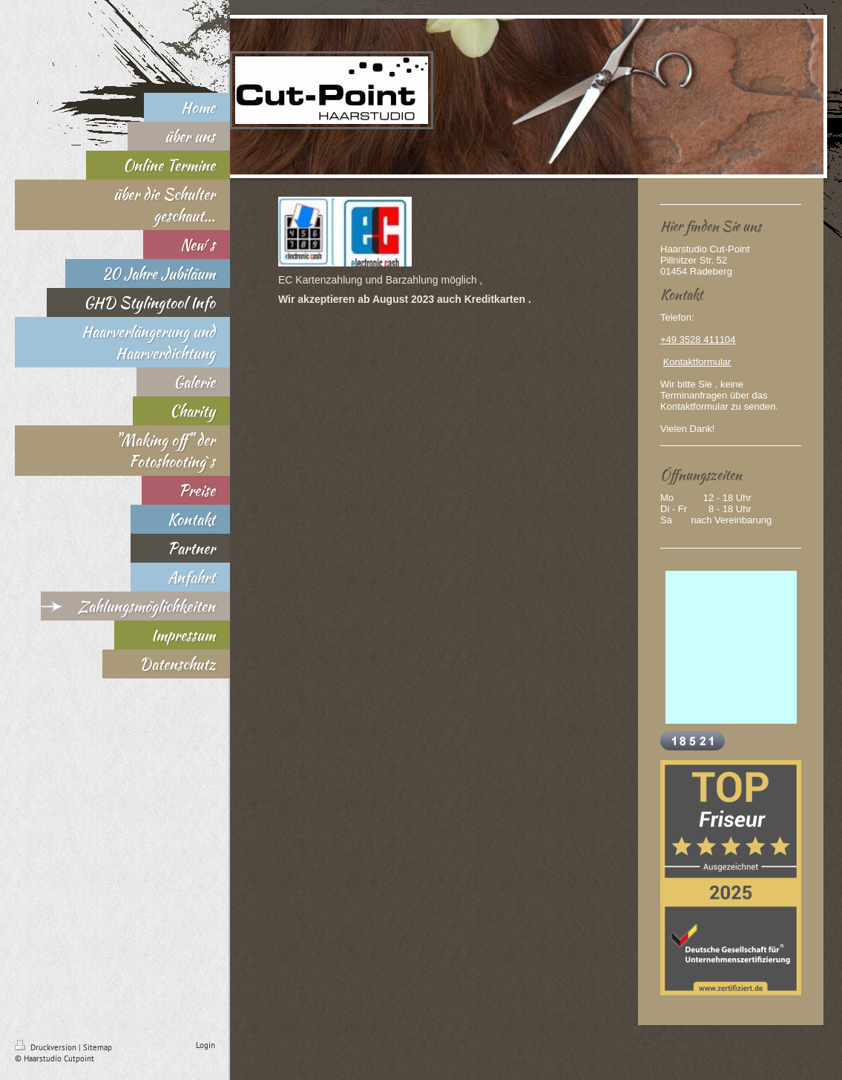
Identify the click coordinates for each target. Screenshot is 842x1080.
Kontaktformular (697, 361)
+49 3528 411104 (698, 339)
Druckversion (47, 1047)
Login (205, 1045)
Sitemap (97, 1047)
